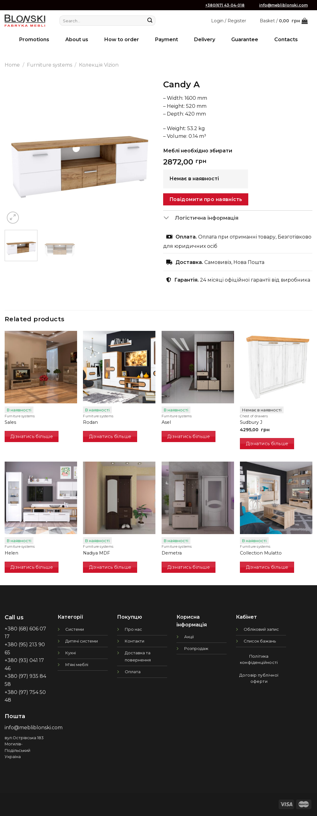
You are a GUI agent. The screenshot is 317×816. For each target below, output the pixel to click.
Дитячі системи (81, 640)
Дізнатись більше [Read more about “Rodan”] (110, 436)
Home (12, 65)
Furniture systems (49, 65)
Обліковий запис (261, 629)
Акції (189, 636)
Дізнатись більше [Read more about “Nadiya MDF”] (110, 567)
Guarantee (244, 39)
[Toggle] (169, 218)
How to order (121, 39)
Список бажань (260, 640)
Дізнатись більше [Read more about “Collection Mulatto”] (267, 567)
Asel (166, 422)
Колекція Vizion (99, 65)
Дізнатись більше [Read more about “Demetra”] (188, 567)
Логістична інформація (200, 218)
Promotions (34, 39)
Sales (10, 422)
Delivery (204, 39)
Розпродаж (196, 648)
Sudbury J (251, 422)
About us (76, 39)
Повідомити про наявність (205, 199)
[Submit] (150, 20)
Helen (11, 553)
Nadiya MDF (96, 553)
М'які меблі (76, 664)
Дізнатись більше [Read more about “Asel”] (188, 436)
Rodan (90, 422)
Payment (166, 39)
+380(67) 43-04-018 (225, 5)
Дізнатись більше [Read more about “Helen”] (31, 567)
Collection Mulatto (261, 553)
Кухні (70, 652)
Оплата (133, 671)
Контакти (134, 640)
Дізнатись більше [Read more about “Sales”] (31, 436)
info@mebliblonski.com (283, 5)
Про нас (133, 629)
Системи (74, 629)
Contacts (286, 39)
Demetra (172, 553)
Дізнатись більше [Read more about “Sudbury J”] (267, 443)
